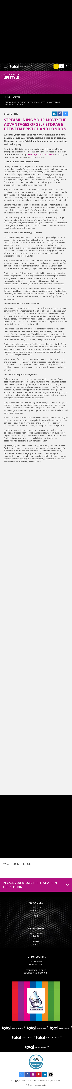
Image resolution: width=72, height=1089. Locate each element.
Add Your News (36, 961)
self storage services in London (40, 154)
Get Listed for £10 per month (36, 973)
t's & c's (29, 1085)
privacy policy (41, 1085)
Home (7, 97)
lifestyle (16, 97)
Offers (36, 941)
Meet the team (36, 910)
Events (36, 936)
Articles (36, 939)
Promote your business (36, 970)
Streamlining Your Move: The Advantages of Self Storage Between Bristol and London (33, 103)
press (36, 916)
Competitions (36, 933)
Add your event (36, 964)
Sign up (36, 944)
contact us (36, 907)
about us (36, 913)
